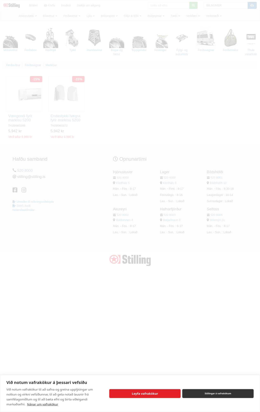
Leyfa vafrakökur (145, 393)
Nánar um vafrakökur (42, 404)
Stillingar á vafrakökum (218, 393)
